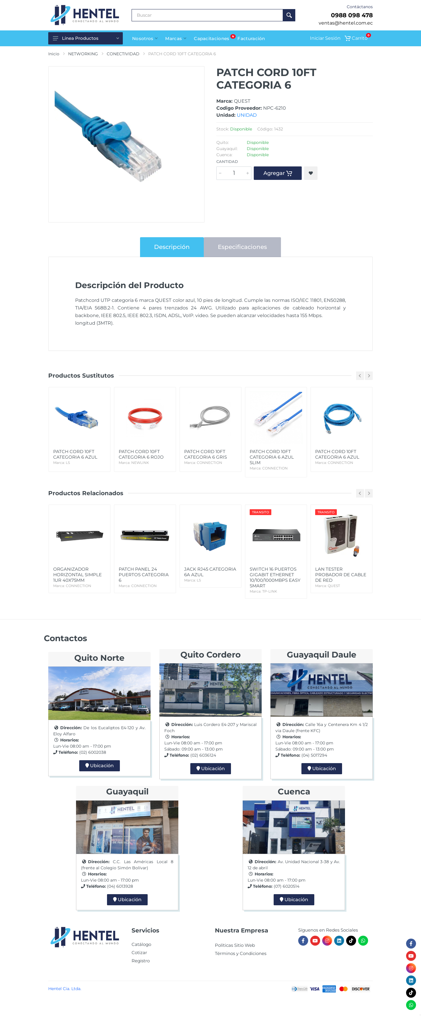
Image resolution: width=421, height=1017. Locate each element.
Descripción (172, 246)
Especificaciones (242, 246)
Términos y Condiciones (240, 953)
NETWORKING (83, 53)
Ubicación (99, 765)
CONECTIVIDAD (123, 53)
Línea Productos (86, 38)
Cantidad (227, 161)
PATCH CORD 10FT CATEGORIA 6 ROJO (145, 457)
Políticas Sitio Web (235, 945)
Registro (141, 960)
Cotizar (139, 952)
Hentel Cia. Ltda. (64, 988)
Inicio (53, 53)
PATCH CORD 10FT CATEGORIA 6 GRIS (210, 457)
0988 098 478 (352, 15)
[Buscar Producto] (207, 15)
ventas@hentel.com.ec (346, 23)
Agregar (277, 173)
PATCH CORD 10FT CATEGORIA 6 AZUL (79, 457)
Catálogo (141, 944)
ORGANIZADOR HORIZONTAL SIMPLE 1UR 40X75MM (79, 577)
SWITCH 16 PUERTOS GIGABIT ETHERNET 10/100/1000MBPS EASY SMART (276, 580)
